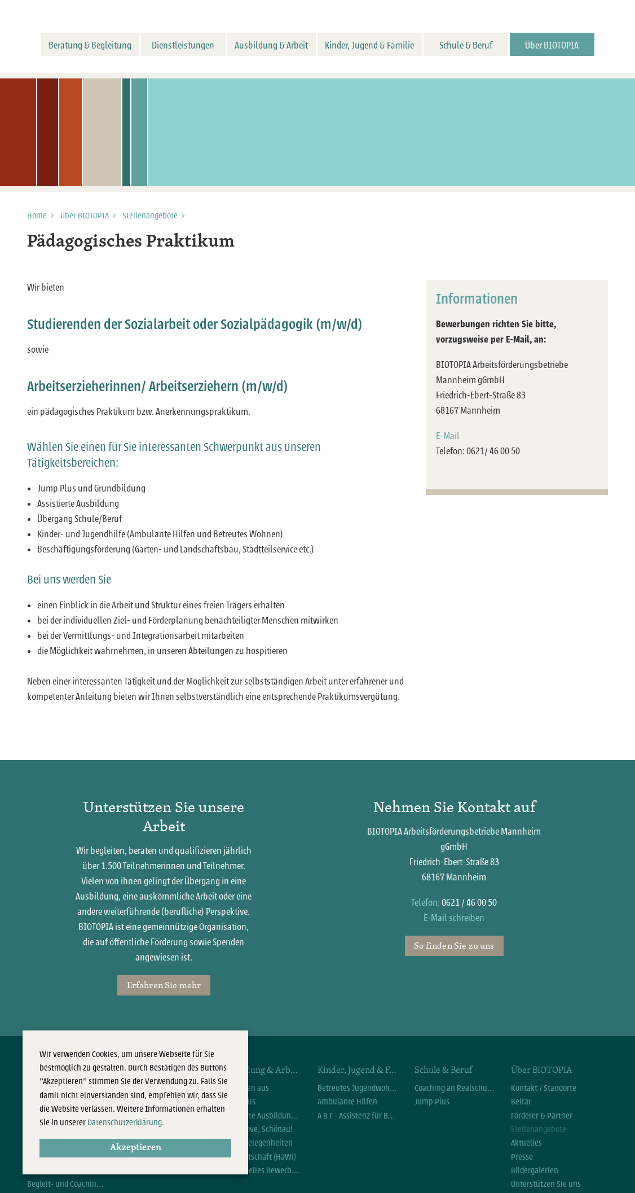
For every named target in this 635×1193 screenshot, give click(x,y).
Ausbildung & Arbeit (271, 45)
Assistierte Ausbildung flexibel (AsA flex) (261, 1115)
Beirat (521, 1101)
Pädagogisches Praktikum (131, 242)
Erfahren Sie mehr (164, 985)
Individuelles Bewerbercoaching (261, 1170)
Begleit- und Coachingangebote (67, 1184)
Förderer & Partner (541, 1115)
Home (37, 215)
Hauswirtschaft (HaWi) (258, 1157)
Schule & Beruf (465, 45)
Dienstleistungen (183, 45)
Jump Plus (238, 1101)
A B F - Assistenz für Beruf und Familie (358, 1115)
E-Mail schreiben (454, 918)
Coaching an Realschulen (454, 1088)
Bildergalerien (534, 1170)
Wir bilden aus (245, 1088)
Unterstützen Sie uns (546, 1184)
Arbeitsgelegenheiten (257, 1142)
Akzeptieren (135, 1147)
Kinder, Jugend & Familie (369, 45)
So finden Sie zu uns (454, 945)
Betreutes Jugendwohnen (358, 1088)
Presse (522, 1157)
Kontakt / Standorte (543, 1088)
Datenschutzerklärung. (125, 1122)
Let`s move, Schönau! (257, 1129)
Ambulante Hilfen (347, 1101)
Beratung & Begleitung (89, 45)
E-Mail (448, 436)
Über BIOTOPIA (552, 45)
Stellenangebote (150, 215)
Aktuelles (526, 1142)
